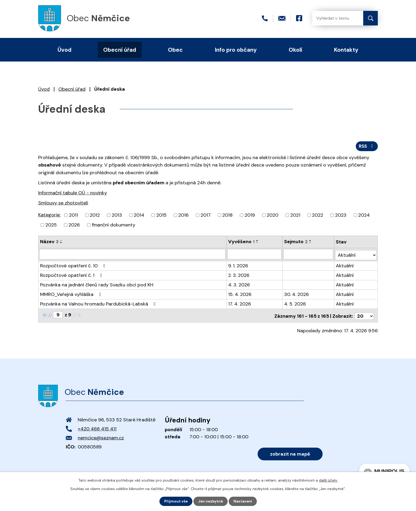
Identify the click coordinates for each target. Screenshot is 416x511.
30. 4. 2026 (296, 294)
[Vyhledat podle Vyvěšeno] (255, 255)
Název (49, 242)
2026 (74, 226)
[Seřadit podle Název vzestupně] (61, 242)
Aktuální (345, 265)
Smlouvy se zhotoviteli (63, 203)
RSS (366, 146)
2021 (295, 216)
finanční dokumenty (113, 226)
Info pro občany (236, 49)
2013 (117, 216)
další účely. (328, 480)
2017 (206, 216)
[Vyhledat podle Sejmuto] (308, 255)
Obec (175, 49)
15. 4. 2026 (240, 294)
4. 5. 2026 (295, 303)
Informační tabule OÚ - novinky (72, 193)
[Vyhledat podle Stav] (356, 255)
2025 (51, 226)
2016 (183, 216)
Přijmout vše (175, 501)
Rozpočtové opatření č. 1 (72, 275)
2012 (95, 216)
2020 (272, 216)
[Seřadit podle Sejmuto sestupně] (311, 244)
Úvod (44, 89)
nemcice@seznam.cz (101, 436)
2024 (364, 216)
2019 (250, 216)
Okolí (295, 49)
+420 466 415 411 (97, 427)
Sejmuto (296, 242)
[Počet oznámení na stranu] (364, 314)
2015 (161, 216)
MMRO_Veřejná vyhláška (71, 294)
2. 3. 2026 (239, 275)
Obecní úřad (71, 89)
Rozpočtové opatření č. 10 (73, 265)
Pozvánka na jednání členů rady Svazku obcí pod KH (96, 284)
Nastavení (243, 501)
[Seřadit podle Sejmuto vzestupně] (311, 242)
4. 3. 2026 (239, 284)
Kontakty (346, 49)
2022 (317, 216)
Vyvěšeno (241, 242)
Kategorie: (49, 216)
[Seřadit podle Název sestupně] (61, 244)
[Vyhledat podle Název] (132, 255)
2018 (227, 216)
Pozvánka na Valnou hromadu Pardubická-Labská (99, 303)
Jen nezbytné (210, 501)
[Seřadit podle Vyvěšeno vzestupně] (258, 242)
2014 (139, 216)
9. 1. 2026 (238, 265)
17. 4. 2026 (239, 303)
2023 (340, 216)
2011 (73, 216)
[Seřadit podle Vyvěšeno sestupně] (258, 244)
